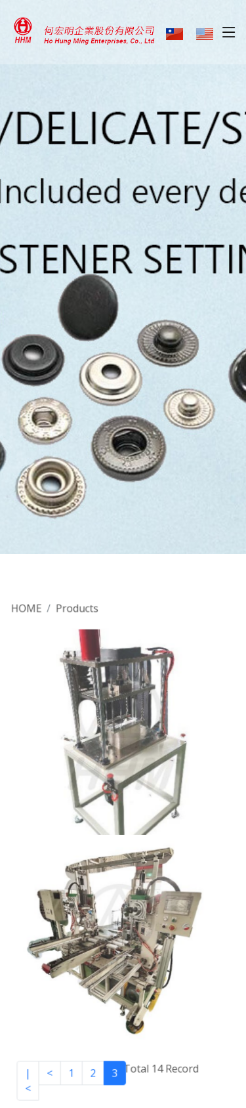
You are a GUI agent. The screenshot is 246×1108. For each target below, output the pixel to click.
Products (78, 615)
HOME (29, 615)
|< (30, 1074)
